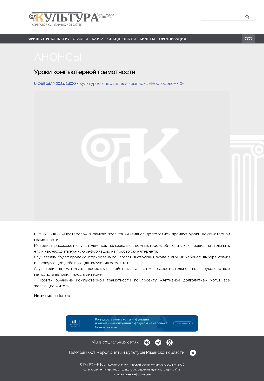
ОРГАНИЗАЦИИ (172, 39)
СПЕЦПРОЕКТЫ (121, 39)
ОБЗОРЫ (80, 39)
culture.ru (61, 296)
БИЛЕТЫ (148, 39)
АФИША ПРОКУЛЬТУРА (48, 39)
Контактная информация (132, 374)
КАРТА (98, 39)
